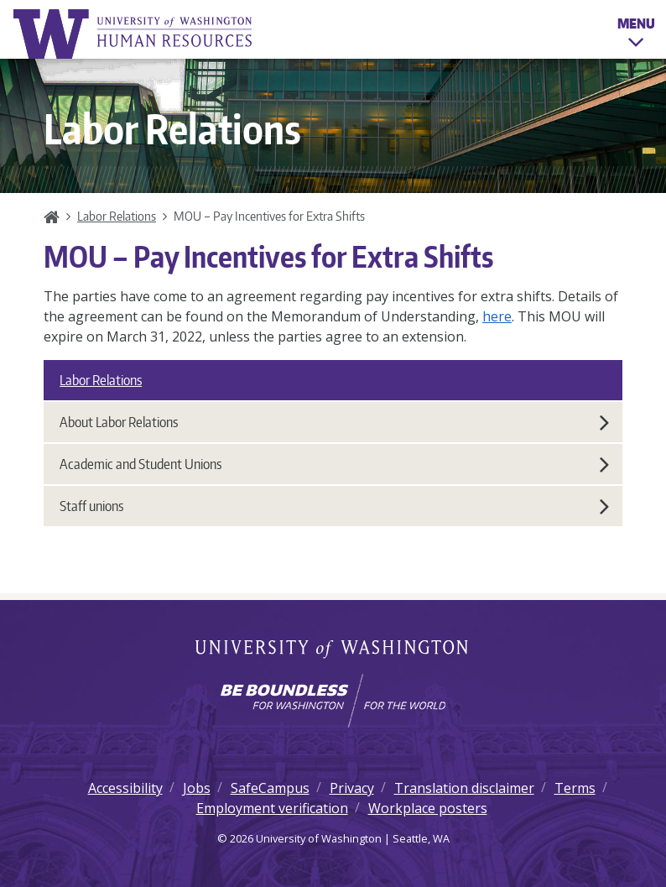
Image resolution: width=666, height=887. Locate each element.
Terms (575, 788)
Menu (636, 35)
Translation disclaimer (464, 788)
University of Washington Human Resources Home (134, 34)
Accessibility (125, 788)
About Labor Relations (334, 422)
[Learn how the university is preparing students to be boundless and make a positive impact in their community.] (333, 701)
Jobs (197, 788)
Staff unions (334, 506)
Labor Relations (116, 215)
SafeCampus (270, 788)
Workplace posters (427, 808)
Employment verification (272, 808)
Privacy (352, 788)
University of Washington (333, 650)
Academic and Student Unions (334, 464)
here (497, 316)
